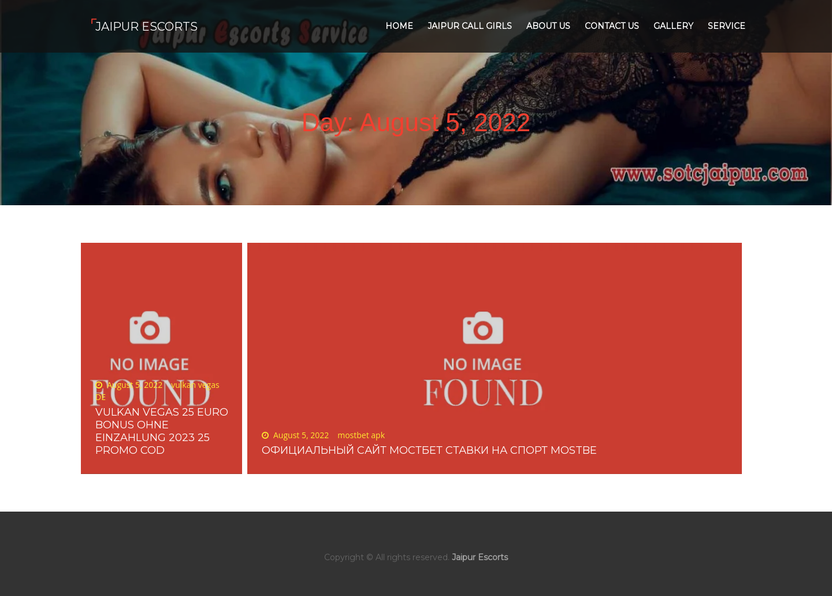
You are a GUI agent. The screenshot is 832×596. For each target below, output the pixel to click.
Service (726, 26)
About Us (548, 26)
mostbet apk (361, 435)
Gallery (673, 26)
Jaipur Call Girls (470, 26)
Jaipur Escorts (146, 27)
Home (399, 26)
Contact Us (612, 26)
